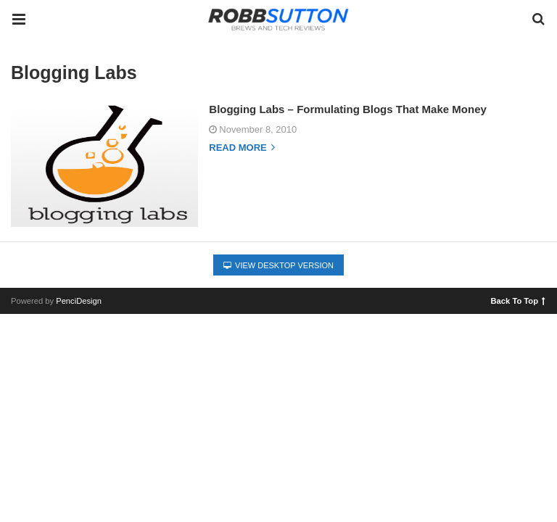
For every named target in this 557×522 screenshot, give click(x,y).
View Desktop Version (278, 265)
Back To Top (518, 300)
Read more (242, 148)
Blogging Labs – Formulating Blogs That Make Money (348, 109)
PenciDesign (79, 301)
